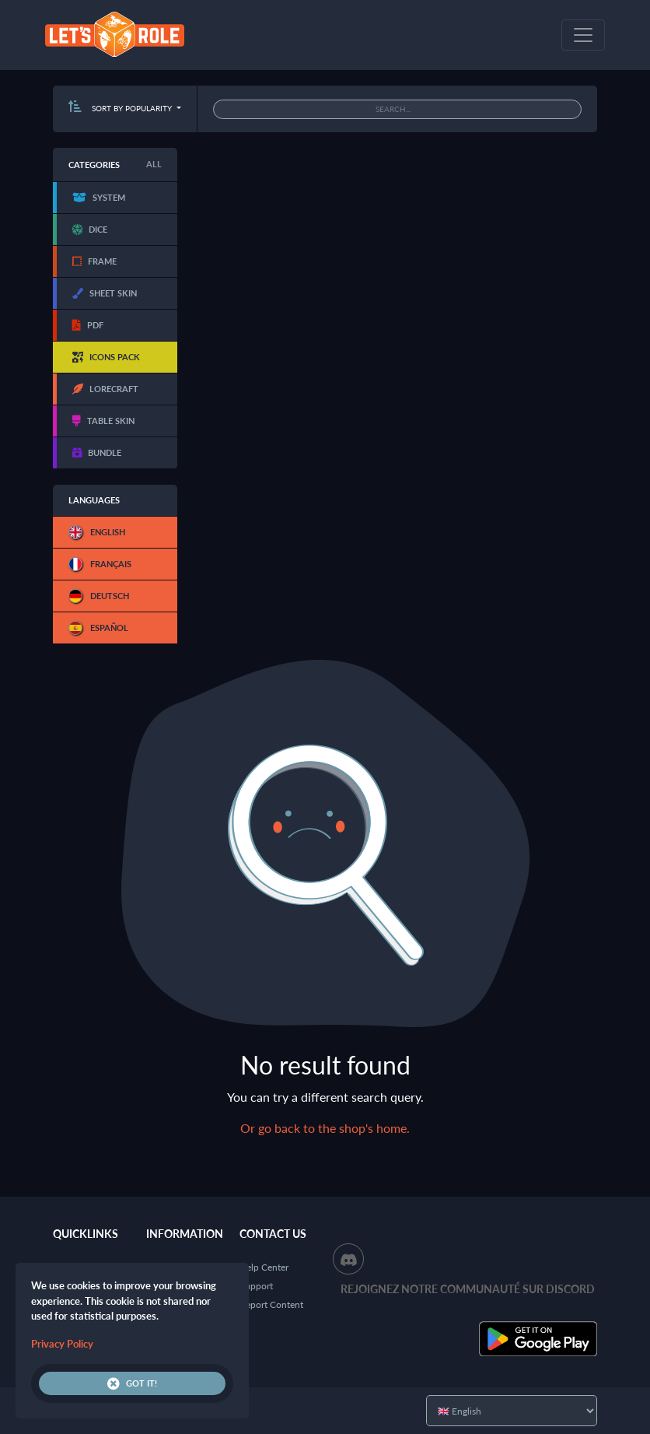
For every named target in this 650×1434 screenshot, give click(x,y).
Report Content (271, 1304)
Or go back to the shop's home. (325, 1127)
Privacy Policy (62, 1344)
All (154, 164)
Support (256, 1286)
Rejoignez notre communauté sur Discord (468, 1289)
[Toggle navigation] (583, 35)
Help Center (263, 1267)
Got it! (132, 1383)
